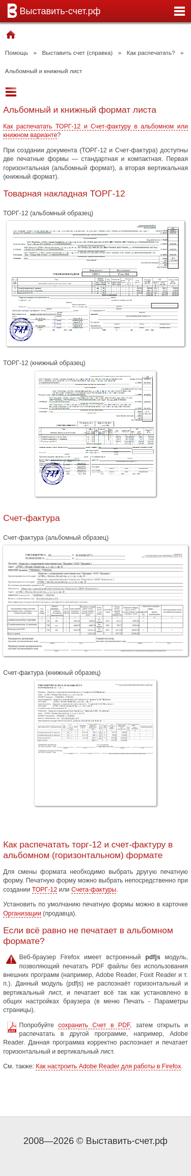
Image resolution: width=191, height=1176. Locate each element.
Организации (22, 913)
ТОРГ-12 (44, 889)
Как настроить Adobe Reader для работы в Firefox (108, 1066)
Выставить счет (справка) (77, 52)
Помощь (16, 52)
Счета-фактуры (93, 889)
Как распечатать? (151, 52)
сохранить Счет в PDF (94, 1025)
